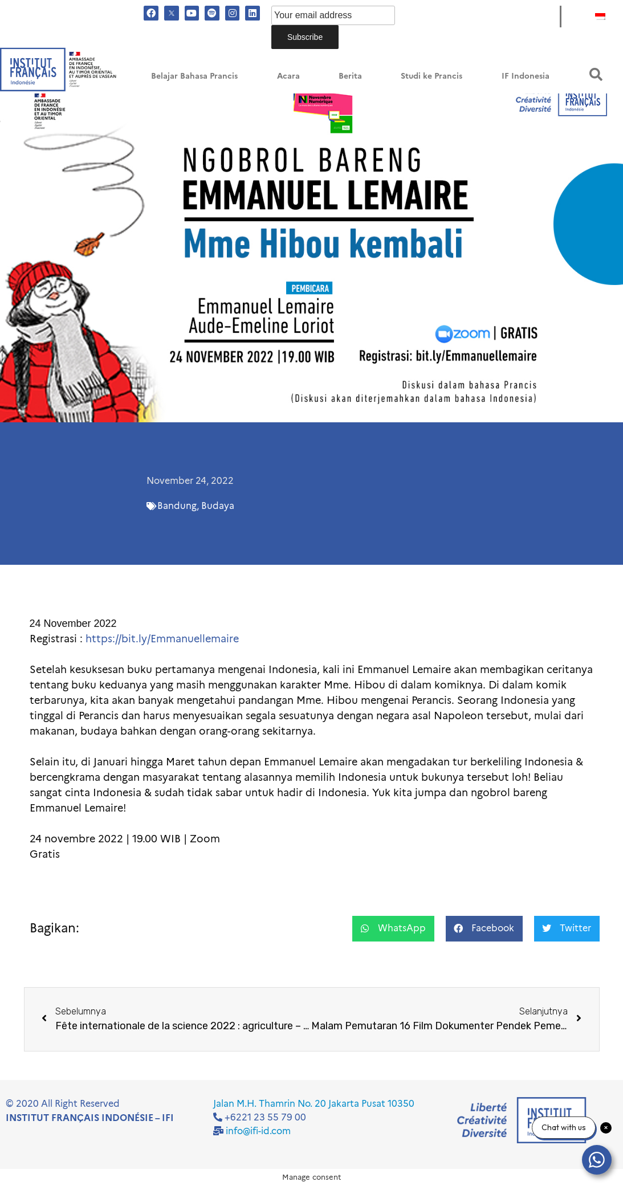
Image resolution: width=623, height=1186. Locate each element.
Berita (350, 76)
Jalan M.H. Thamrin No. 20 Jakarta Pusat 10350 (313, 1103)
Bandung (177, 505)
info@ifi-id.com (258, 1131)
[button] (596, 74)
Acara (288, 76)
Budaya (217, 505)
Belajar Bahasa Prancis (194, 76)
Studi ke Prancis (431, 76)
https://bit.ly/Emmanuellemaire (163, 639)
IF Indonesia (525, 76)
